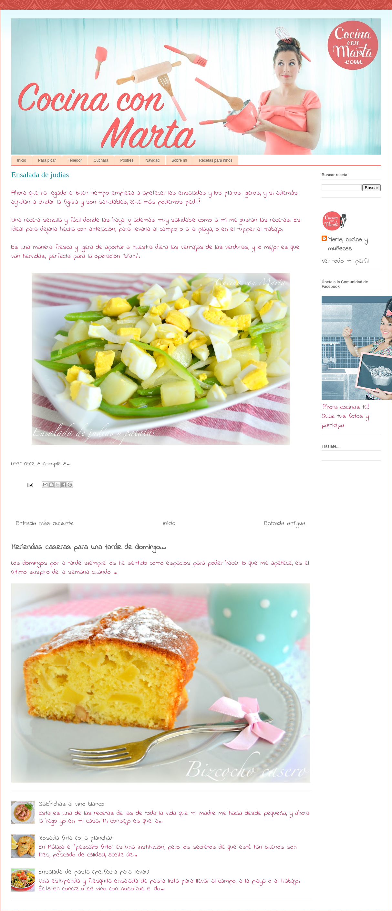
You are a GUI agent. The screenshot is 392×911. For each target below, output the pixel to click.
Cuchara (101, 160)
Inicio (21, 160)
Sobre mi (179, 160)
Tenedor (75, 160)
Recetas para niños (215, 160)
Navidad (152, 160)
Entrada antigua (284, 523)
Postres (126, 160)
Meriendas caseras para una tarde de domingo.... (88, 547)
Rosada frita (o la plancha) (75, 838)
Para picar (47, 160)
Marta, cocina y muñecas (347, 245)
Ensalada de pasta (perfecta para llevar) (94, 872)
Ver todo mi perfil (345, 261)
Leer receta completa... (40, 464)
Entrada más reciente (45, 523)
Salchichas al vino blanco (71, 804)
